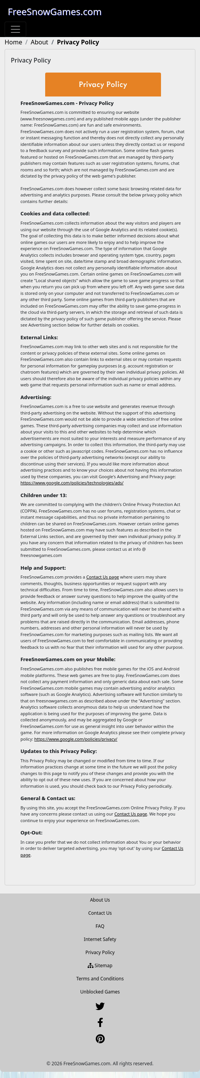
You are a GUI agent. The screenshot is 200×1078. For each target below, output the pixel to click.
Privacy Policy (100, 952)
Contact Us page (102, 577)
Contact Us (100, 913)
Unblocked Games (100, 991)
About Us (100, 900)
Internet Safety (100, 939)
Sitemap (100, 965)
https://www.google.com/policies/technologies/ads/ (72, 483)
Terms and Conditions (100, 978)
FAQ (100, 926)
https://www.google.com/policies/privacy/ (75, 739)
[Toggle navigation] (15, 29)
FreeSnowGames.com (55, 11)
